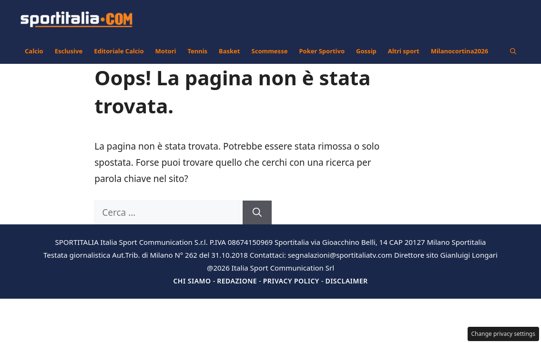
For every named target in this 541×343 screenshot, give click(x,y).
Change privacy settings (503, 334)
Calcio (34, 51)
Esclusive (68, 51)
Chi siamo (192, 280)
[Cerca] (257, 213)
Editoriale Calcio (118, 51)
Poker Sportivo (322, 51)
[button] (513, 51)
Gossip (366, 51)
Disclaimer (346, 280)
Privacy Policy (291, 280)
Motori (165, 51)
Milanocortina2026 (460, 51)
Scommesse (270, 51)
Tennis (197, 51)
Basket (229, 51)
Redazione (237, 280)
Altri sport (403, 51)
